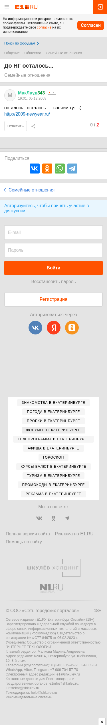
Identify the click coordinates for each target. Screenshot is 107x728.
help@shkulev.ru (44, 693)
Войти (53, 267)
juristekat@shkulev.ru (22, 688)
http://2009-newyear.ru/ (27, 114)
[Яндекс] (53, 327)
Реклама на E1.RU (74, 533)
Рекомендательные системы (29, 697)
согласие (44, 27)
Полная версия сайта (28, 533)
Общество (33, 53)
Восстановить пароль (53, 281)
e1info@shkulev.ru (63, 683)
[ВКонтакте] (35, 327)
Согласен (91, 25)
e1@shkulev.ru (68, 674)
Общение (12, 53)
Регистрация (54, 299)
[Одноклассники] (72, 327)
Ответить (15, 126)
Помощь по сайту (24, 541)
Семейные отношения (64, 53)
